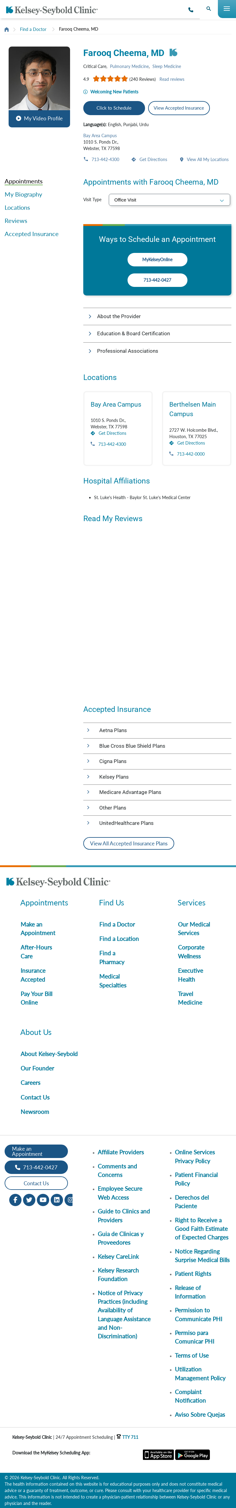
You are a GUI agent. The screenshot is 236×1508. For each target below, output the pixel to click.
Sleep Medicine (166, 66)
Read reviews (171, 79)
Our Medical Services (194, 928)
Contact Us (35, 1097)
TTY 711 (127, 1437)
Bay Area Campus (100, 135)
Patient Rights (193, 1273)
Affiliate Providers (121, 1152)
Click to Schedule (114, 108)
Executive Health (190, 975)
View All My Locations (207, 159)
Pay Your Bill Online (36, 998)
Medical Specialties (112, 980)
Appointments (24, 181)
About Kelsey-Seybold (49, 1053)
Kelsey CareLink (118, 1256)
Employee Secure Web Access (120, 1193)
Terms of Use (192, 1355)
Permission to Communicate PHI (198, 1314)
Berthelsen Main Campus (192, 409)
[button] (39, 86)
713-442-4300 (104, 159)
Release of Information (190, 1292)
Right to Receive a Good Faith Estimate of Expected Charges (201, 1229)
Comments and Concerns (117, 1170)
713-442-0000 (190, 454)
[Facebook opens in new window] (15, 1199)
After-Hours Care (36, 951)
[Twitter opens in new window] (29, 1199)
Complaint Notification (190, 1396)
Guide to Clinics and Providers (124, 1215)
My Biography (23, 194)
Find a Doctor (33, 29)
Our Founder (37, 1068)
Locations (17, 207)
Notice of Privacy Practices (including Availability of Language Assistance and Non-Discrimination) (124, 1314)
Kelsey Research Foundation (118, 1274)
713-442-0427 (157, 280)
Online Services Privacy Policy (195, 1156)
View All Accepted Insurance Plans (128, 843)
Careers (30, 1082)
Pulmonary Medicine (129, 66)
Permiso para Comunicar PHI (194, 1337)
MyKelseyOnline (157, 259)
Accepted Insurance (32, 233)
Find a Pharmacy (111, 957)
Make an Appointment (38, 928)
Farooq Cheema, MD (78, 29)
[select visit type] (169, 200)
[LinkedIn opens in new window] (57, 1199)
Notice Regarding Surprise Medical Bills (202, 1255)
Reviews (16, 220)
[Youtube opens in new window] (43, 1199)
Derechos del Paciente (192, 1201)
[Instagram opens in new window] (70, 1199)
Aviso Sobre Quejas (200, 1414)
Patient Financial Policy (196, 1179)
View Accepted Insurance (179, 108)
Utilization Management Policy (200, 1373)
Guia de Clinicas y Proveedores (121, 1238)
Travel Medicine (190, 998)
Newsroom (35, 1111)
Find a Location (119, 938)
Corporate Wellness (191, 951)
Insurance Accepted (33, 975)
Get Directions (152, 159)
